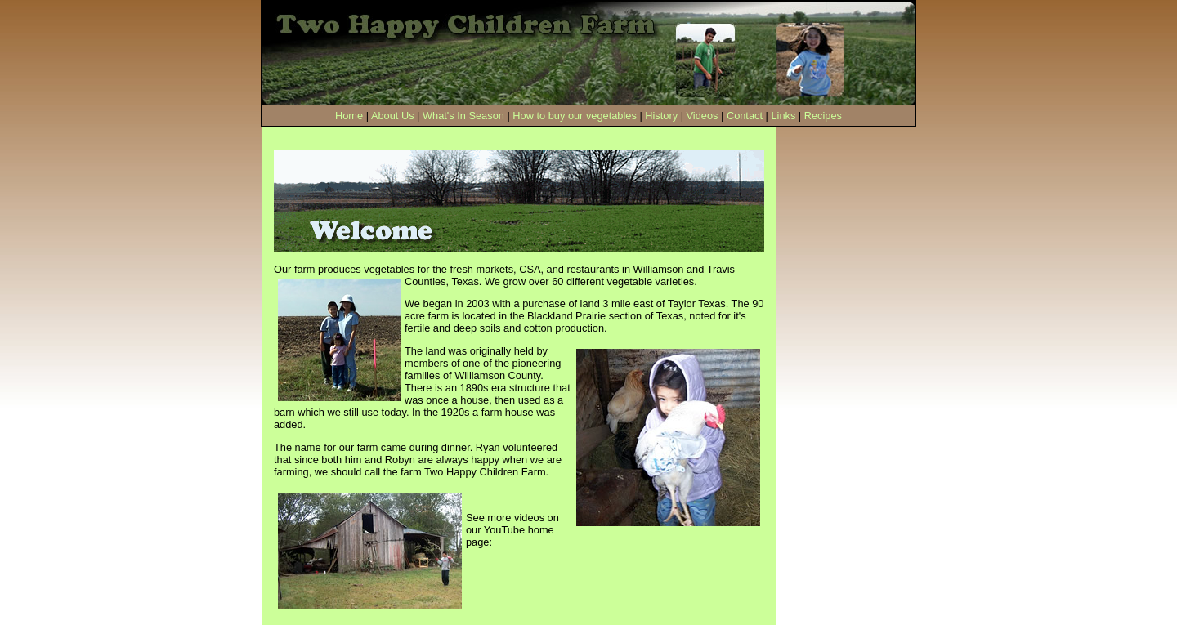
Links (783, 115)
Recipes (823, 115)
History (661, 115)
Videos (702, 115)
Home (349, 115)
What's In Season (463, 115)
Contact (745, 115)
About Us (392, 115)
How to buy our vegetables (574, 115)
